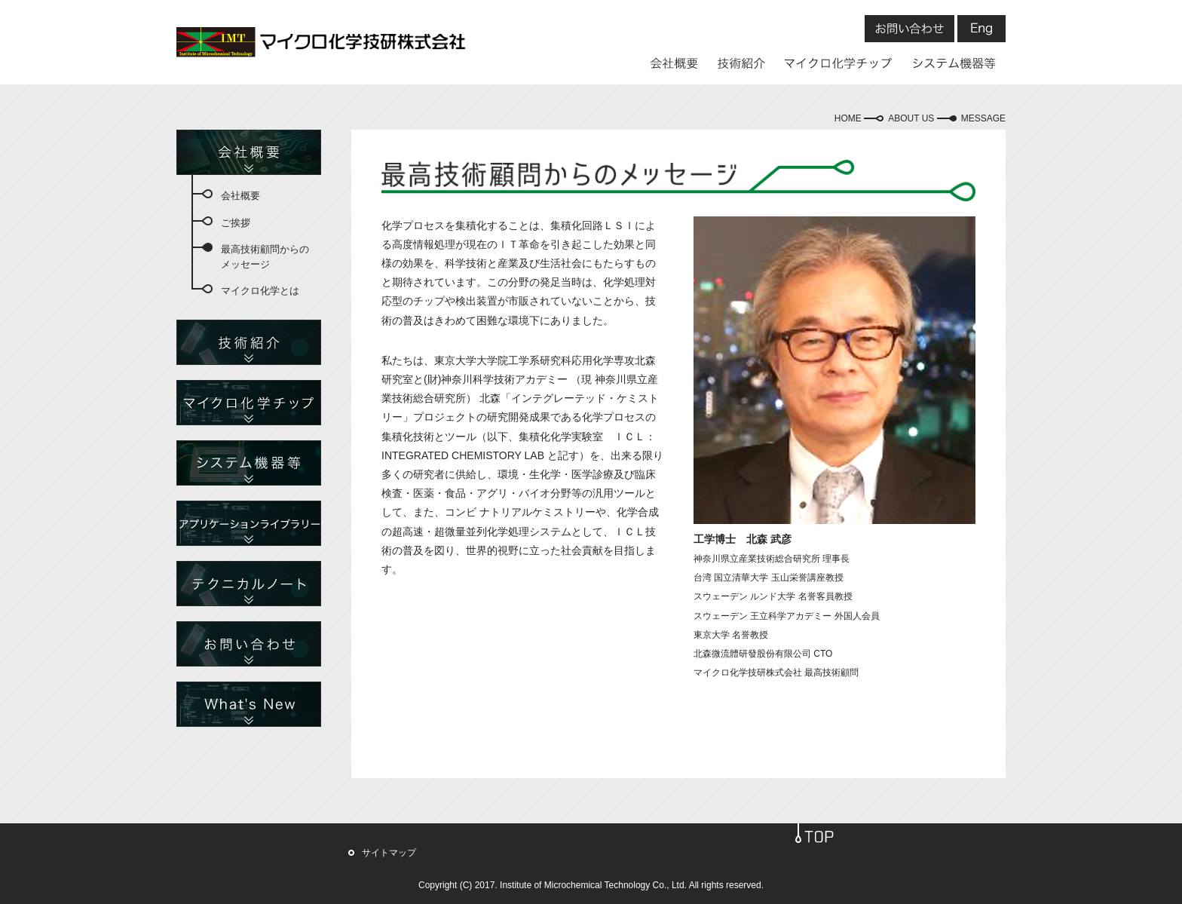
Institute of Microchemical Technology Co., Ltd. (593, 885)
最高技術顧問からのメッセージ (265, 257)
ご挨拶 (235, 222)
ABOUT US (911, 118)
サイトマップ (389, 852)
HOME (848, 118)
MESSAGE (983, 118)
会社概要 (240, 195)
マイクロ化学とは (260, 290)
